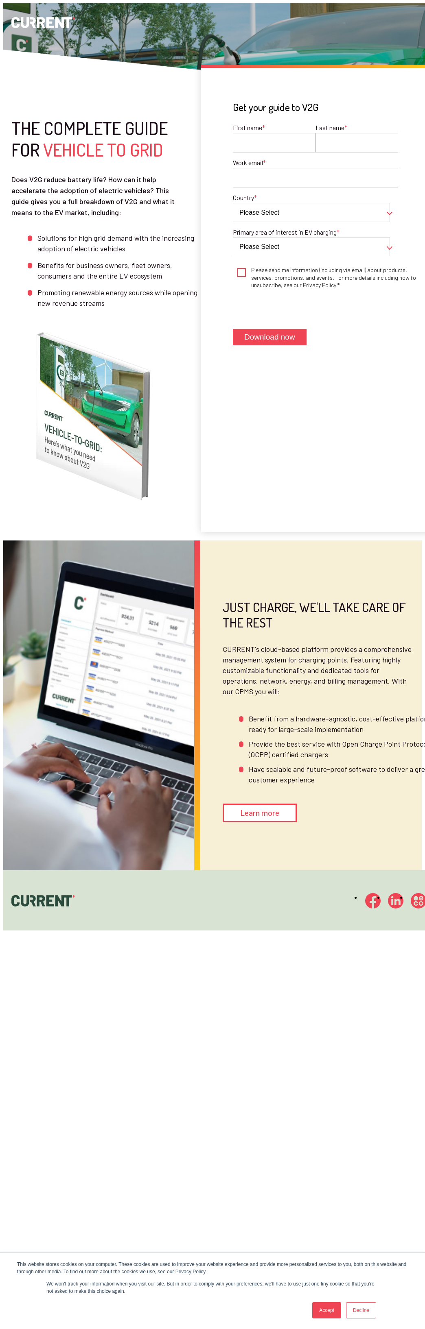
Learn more (259, 812)
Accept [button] (326, 1310)
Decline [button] (361, 1310)
